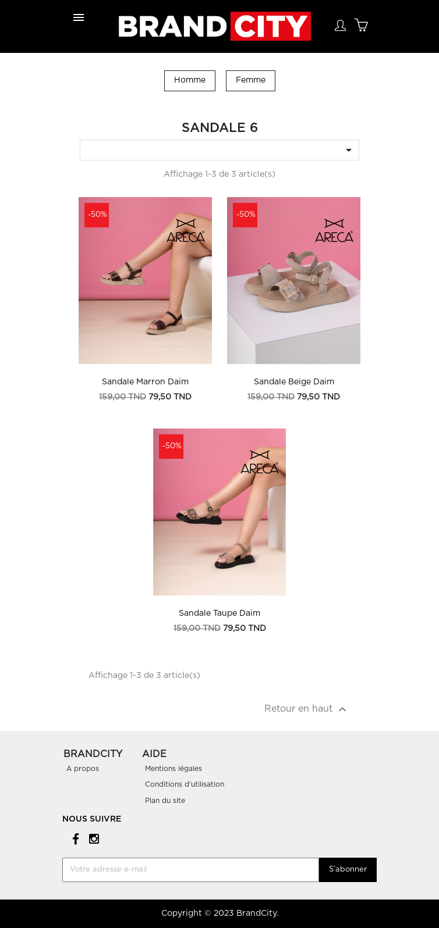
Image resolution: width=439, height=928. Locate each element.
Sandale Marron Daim (145, 382)
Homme (190, 80)
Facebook (73, 838)
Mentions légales (173, 768)
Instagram (92, 838)
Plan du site (165, 800)
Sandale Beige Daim (294, 382)
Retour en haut (306, 709)
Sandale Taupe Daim (219, 613)
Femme (250, 80)
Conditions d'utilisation (184, 784)
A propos (82, 768)
